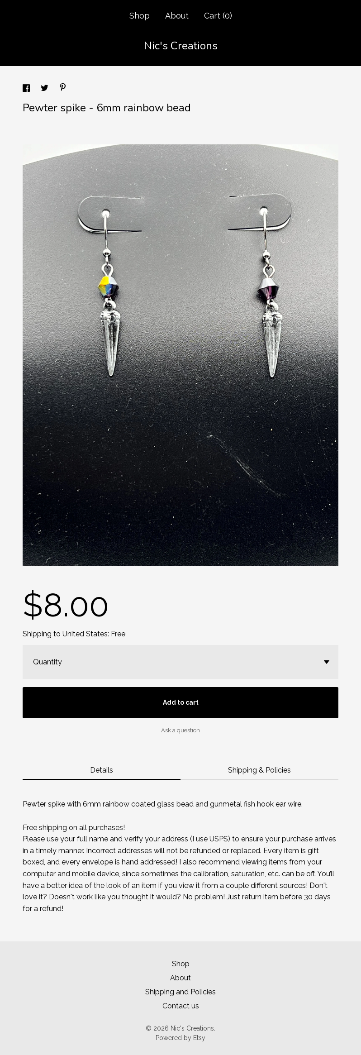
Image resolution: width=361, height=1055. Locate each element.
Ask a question (180, 730)
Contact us (180, 1006)
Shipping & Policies (259, 770)
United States (85, 634)
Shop (139, 15)
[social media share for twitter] (45, 89)
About (177, 15)
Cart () (218, 15)
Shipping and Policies (180, 992)
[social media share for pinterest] (62, 88)
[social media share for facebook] (27, 89)
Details (101, 770)
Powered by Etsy (180, 1037)
